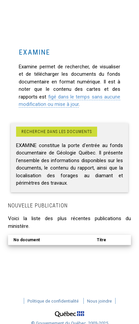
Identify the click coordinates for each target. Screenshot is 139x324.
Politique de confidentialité (53, 301)
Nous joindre (99, 301)
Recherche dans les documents (56, 131)
